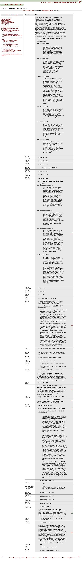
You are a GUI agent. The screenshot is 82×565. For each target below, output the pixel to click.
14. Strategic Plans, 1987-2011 (9, 52)
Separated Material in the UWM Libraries (10, 27)
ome (6, 4)
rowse (16, 4)
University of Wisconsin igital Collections (50, 557)
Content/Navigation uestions (17, 557)
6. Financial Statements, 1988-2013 (10, 40)
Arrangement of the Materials (7, 22)
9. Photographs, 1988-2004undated (10, 44)
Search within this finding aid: (12, 15)
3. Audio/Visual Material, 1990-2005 (10, 34)
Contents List (4, 29)
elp (21, 4)
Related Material (4, 26)
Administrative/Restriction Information (9, 28)
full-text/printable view (47, 10)
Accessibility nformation (70, 557)
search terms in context (28, 10)
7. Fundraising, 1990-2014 (8, 41)
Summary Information (6, 19)
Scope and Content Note (6, 21)
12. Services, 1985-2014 (8, 49)
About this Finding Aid (6, 18)
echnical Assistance (32, 557)
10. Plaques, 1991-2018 (8, 45)
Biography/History (5, 20)
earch (11, 4)
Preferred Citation (5, 23)
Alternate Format (5, 24)
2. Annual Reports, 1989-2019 (9, 32)
